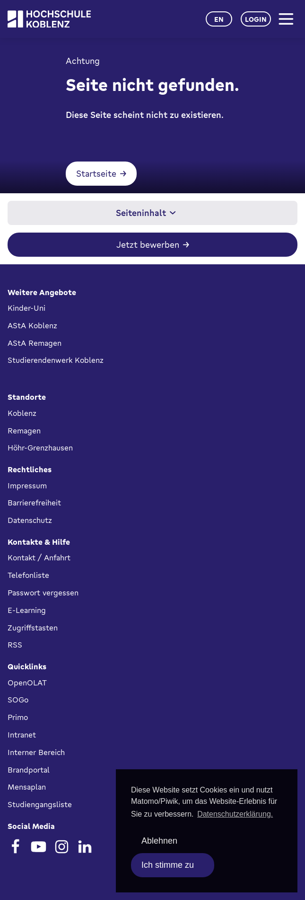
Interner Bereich (36, 752)
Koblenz (22, 413)
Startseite (96, 173)
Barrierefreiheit (34, 502)
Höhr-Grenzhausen (40, 447)
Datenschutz (30, 520)
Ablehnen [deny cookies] (159, 841)
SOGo (18, 699)
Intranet (22, 734)
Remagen (24, 430)
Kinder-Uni (26, 308)
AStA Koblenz (32, 325)
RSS (15, 644)
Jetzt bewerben (147, 244)
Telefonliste (28, 575)
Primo (18, 717)
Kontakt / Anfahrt (39, 557)
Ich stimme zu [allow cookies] (167, 865)
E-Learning (27, 610)
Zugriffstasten (33, 627)
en (219, 19)
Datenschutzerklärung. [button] (235, 814)
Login (256, 19)
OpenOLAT (27, 682)
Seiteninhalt (146, 212)
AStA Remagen (34, 343)
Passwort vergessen (43, 592)
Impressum (27, 485)
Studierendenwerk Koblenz (56, 360)
